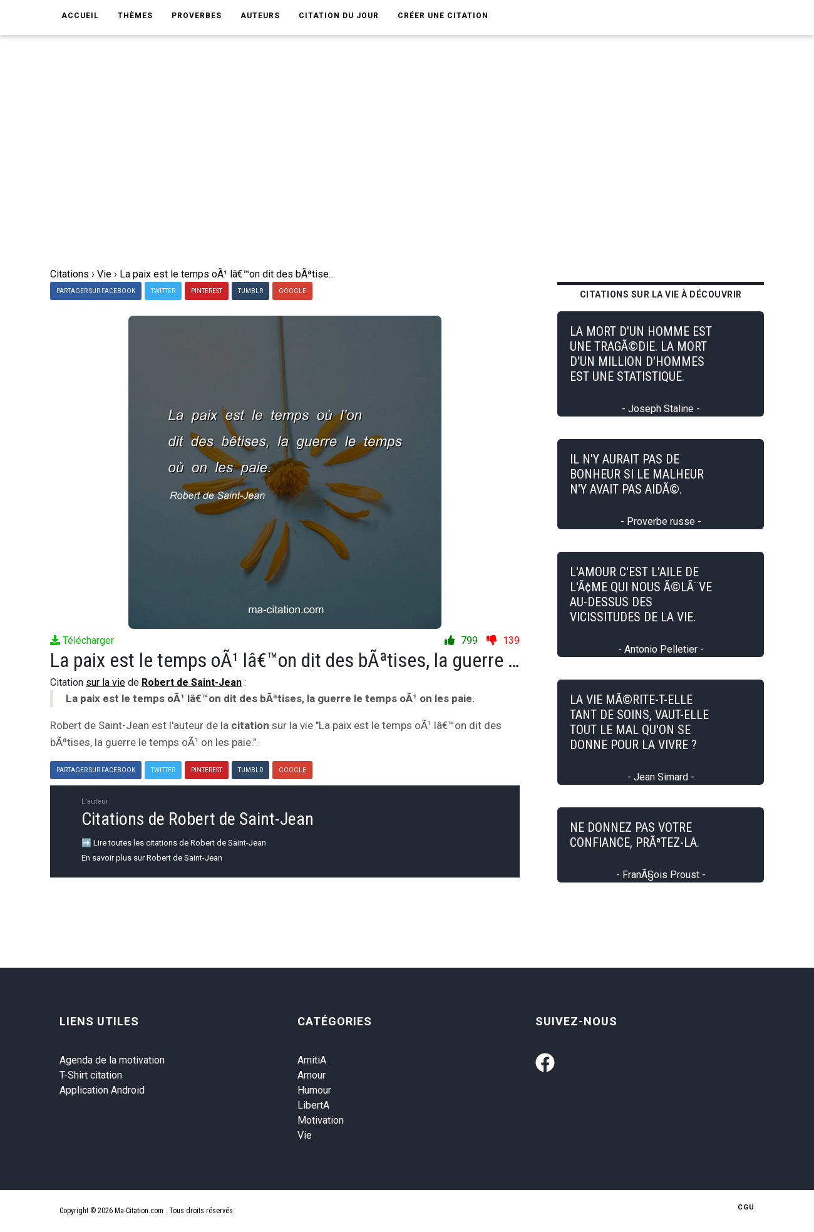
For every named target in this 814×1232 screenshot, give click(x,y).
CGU (746, 1207)
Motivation (320, 1120)
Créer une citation (443, 15)
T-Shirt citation (90, 1075)
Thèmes (135, 15)
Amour (311, 1075)
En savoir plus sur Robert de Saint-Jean (151, 857)
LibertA (313, 1105)
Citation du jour (339, 15)
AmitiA (311, 1060)
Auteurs (260, 15)
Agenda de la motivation (112, 1060)
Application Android (102, 1090)
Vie (304, 1135)
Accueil (80, 15)
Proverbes (197, 15)
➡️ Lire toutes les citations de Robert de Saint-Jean (173, 842)
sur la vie (105, 682)
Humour (314, 1090)
